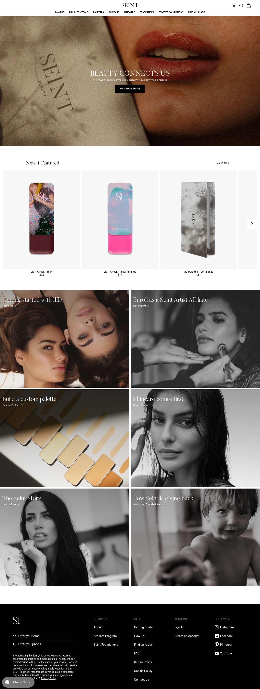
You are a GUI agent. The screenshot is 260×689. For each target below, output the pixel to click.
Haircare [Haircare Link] (129, 12)
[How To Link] (139, 636)
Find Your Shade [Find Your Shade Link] (130, 88)
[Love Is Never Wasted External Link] (106, 645)
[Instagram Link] (231, 627)
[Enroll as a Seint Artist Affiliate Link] (195, 339)
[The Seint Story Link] (64, 537)
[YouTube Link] (231, 653)
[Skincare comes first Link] (195, 438)
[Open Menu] (234, 5)
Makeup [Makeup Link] (59, 12)
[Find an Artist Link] (143, 645)
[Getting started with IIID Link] (64, 339)
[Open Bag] (248, 5)
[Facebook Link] (231, 636)
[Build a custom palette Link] (64, 438)
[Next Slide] (252, 224)
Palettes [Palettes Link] (98, 12)
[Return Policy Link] (143, 662)
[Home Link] (130, 5)
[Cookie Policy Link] (143, 671)
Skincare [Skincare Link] (114, 12)
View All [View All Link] (223, 163)
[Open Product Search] (241, 5)
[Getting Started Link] (144, 627)
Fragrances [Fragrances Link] (147, 12)
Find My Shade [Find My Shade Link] (196, 12)
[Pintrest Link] (231, 645)
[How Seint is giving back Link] (195, 537)
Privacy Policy (48, 678)
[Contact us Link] (141, 679)
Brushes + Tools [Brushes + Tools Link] (78, 12)
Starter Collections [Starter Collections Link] (171, 12)
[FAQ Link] (137, 653)
